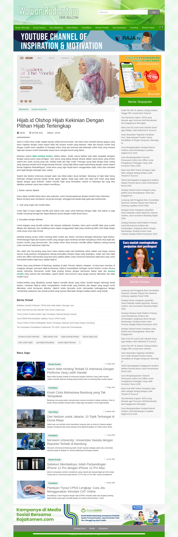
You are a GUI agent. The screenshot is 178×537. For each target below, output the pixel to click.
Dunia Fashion (39, 28)
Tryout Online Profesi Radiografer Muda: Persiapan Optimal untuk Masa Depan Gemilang (56, 323)
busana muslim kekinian (28, 336)
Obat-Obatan (72, 28)
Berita (92, 528)
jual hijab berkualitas (45, 342)
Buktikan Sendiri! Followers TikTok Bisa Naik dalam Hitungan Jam (45, 305)
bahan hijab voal (90, 336)
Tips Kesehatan (119, 28)
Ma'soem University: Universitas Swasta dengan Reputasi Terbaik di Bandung (80, 442)
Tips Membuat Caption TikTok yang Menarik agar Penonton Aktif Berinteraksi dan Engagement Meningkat (139, 120)
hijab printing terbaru (42, 156)
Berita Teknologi (22, 28)
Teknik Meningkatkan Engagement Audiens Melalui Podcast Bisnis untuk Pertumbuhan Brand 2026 (140, 183)
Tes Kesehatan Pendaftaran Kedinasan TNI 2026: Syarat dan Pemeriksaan (49, 327)
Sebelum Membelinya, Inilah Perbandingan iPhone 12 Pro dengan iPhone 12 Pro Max (76, 466)
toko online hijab (25, 342)
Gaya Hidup (53, 412)
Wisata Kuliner (148, 28)
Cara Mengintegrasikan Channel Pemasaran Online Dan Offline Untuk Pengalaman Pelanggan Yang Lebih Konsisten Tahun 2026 (137, 161)
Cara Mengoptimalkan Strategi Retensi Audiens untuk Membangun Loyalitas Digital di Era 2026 (138, 150)
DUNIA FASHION (39, 109)
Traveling (134, 28)
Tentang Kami (80, 528)
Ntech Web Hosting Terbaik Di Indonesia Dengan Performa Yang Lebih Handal (80, 370)
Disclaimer (103, 528)
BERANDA (24, 109)
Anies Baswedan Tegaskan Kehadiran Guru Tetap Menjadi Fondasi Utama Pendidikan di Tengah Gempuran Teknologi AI (140, 139)
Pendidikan (86, 28)
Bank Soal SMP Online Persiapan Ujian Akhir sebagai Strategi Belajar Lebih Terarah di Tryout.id (138, 173)
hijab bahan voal (50, 336)
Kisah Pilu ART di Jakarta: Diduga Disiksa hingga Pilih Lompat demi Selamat (139, 111)
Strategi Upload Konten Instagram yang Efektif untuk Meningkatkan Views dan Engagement (138, 193)
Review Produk (102, 28)
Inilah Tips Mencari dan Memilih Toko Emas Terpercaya (41, 310)
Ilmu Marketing (56, 28)
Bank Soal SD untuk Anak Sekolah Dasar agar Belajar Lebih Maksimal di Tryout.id (139, 128)
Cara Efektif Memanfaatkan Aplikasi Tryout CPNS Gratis (41, 318)
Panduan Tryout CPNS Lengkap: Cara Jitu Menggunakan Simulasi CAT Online (76, 489)
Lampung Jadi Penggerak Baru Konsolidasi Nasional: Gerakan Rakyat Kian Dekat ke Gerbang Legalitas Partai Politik (140, 203)
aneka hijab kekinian (67, 342)
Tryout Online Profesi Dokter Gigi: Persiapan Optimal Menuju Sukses (47, 314)
